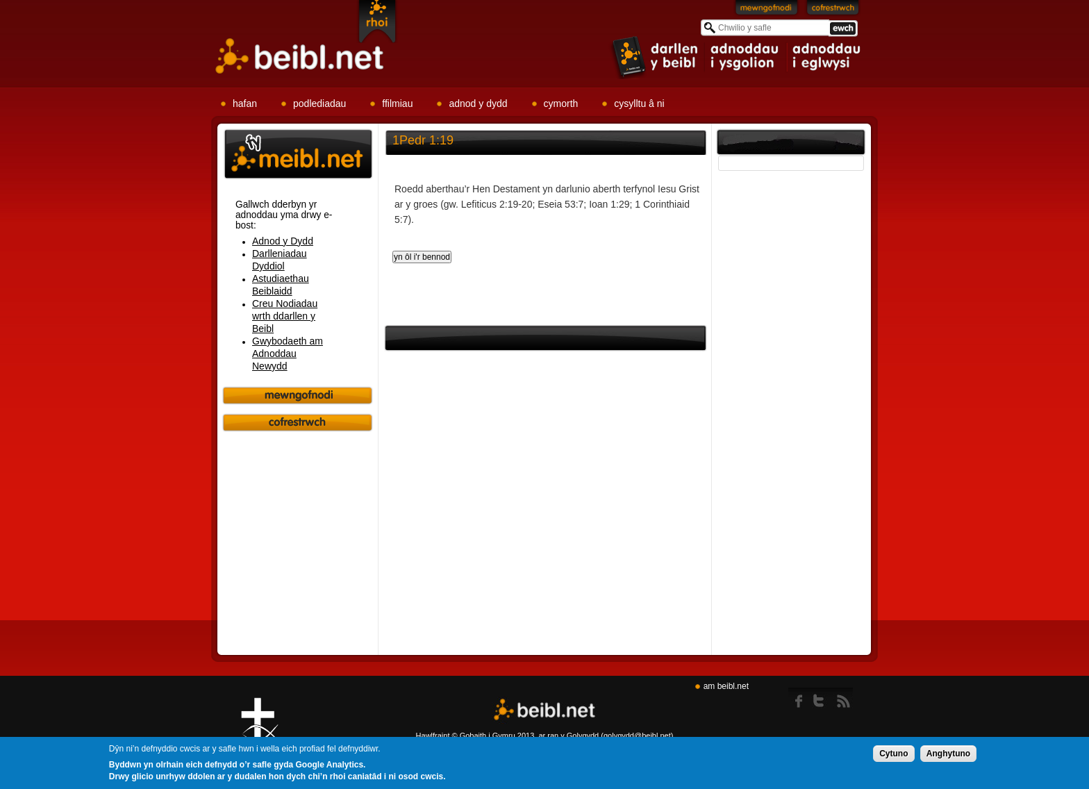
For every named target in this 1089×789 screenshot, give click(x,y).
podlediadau (319, 103)
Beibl (300, 56)
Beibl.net (544, 710)
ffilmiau (397, 103)
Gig (260, 734)
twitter (822, 698)
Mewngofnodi (767, 10)
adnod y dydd (478, 103)
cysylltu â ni (639, 103)
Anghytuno (948, 754)
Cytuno (893, 754)
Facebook (799, 698)
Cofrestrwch (833, 10)
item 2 (746, 57)
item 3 (826, 57)
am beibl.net (726, 686)
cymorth (561, 103)
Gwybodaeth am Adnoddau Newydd (287, 353)
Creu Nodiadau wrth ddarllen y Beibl (284, 316)
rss (843, 698)
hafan (245, 103)
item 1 (655, 56)
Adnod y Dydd (282, 241)
